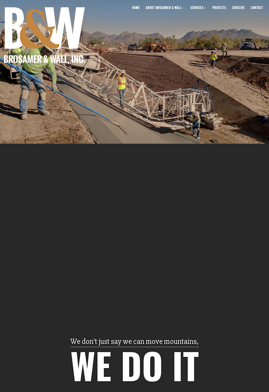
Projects (219, 7)
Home (136, 7)
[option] (134, 196)
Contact (257, 7)
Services (198, 7)
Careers (238, 7)
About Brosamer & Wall (165, 7)
